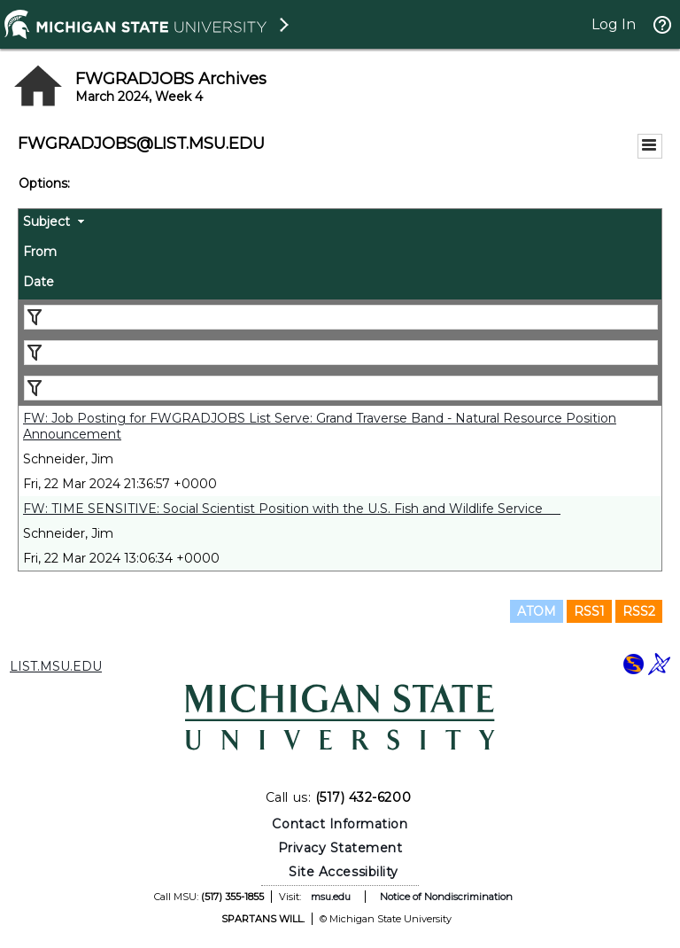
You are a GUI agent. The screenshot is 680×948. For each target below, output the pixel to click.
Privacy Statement (340, 848)
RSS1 (589, 611)
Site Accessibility (343, 872)
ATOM (536, 611)
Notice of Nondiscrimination (446, 896)
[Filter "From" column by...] (341, 352)
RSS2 (638, 611)
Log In (613, 24)
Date (38, 282)
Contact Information (339, 824)
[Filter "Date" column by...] (341, 388)
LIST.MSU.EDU (56, 666)
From (40, 252)
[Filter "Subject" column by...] (341, 317)
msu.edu (331, 896)
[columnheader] (340, 224)
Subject (46, 221)
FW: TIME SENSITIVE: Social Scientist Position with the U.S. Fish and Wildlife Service (291, 509)
